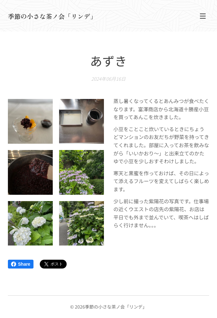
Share (20, 264)
